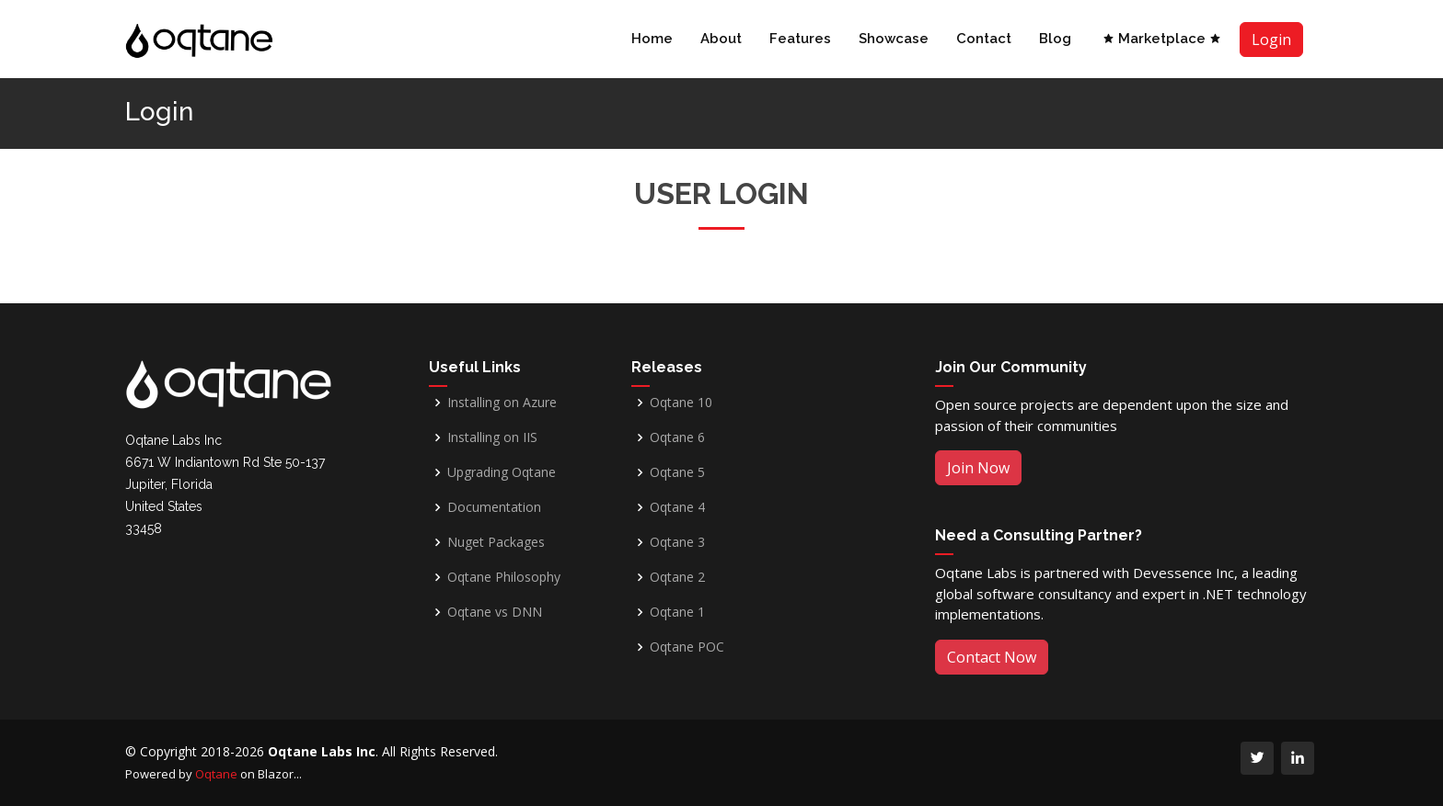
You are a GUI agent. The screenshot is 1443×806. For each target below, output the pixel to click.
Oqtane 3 (677, 542)
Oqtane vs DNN (494, 612)
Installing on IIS (492, 437)
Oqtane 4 (677, 507)
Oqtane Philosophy (503, 577)
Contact (983, 38)
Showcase (894, 38)
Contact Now (991, 657)
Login (1271, 39)
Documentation (494, 507)
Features (800, 38)
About (721, 38)
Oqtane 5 (677, 472)
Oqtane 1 (677, 612)
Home (652, 38)
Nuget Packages (496, 542)
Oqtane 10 (681, 402)
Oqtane (216, 774)
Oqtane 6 (677, 437)
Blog (1055, 38)
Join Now (978, 468)
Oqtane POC (687, 647)
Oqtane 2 (677, 577)
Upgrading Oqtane (501, 472)
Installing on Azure (502, 402)
